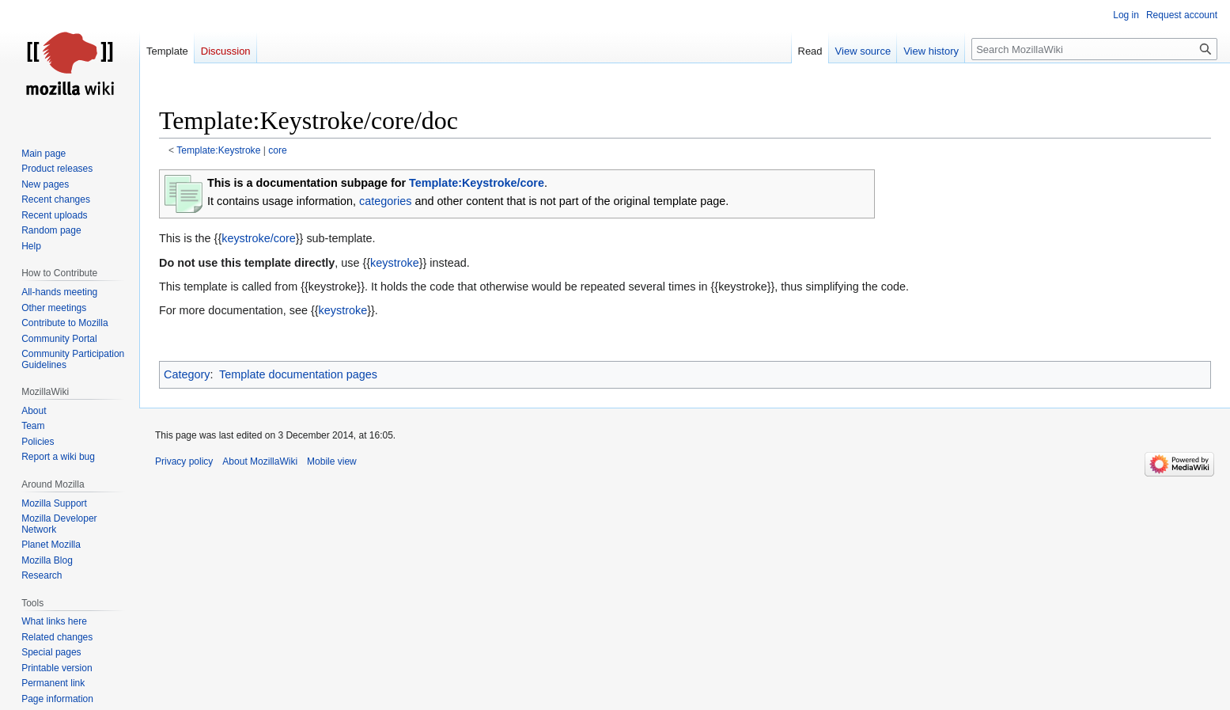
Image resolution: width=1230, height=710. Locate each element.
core (277, 150)
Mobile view (332, 461)
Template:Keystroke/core (476, 183)
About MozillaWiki (259, 461)
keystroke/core (258, 238)
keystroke (394, 262)
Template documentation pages (298, 374)
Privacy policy (184, 461)
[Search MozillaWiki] (1094, 49)
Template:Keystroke (218, 150)
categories (385, 201)
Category (187, 374)
